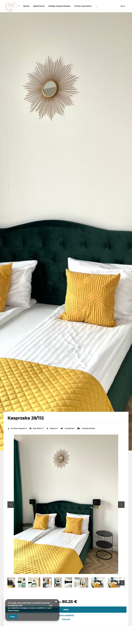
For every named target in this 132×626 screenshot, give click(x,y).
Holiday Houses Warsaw (67, 6)
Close (12, 617)
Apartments (46, 6)
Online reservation (91, 6)
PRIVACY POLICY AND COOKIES (36, 605)
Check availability (66, 615)
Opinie (34, 6)
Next (121, 504)
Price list (66, 619)
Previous (10, 504)
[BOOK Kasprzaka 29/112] (66, 610)
